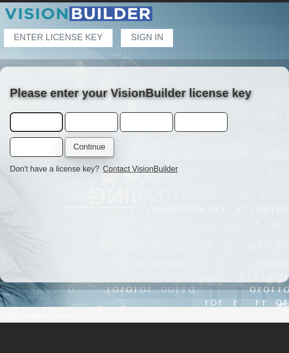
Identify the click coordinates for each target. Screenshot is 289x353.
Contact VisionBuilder (140, 169)
